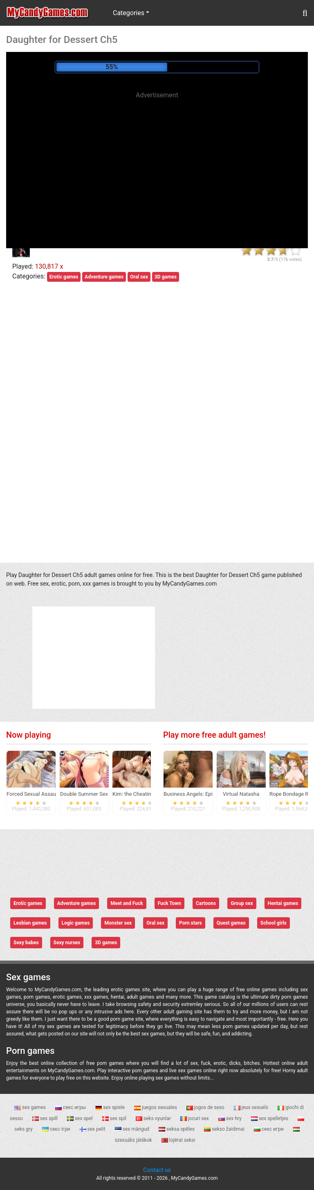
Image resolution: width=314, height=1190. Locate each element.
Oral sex (139, 277)
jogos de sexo (206, 1107)
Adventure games (104, 277)
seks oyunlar (154, 1118)
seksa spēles (177, 1129)
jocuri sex (195, 1118)
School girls (273, 923)
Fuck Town (169, 903)
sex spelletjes (270, 1118)
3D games (166, 277)
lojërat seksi (178, 1140)
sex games (30, 1107)
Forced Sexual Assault (33, 794)
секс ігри (57, 1129)
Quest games (231, 923)
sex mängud (132, 1129)
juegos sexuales (156, 1107)
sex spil (115, 1118)
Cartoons (206, 903)
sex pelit (93, 1129)
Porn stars (190, 923)
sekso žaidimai (225, 1129)
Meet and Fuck (126, 903)
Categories (128, 13)
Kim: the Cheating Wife (139, 794)
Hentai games (283, 903)
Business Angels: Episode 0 (196, 794)
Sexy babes (26, 942)
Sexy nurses (67, 942)
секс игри (269, 1129)
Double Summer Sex (84, 794)
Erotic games (63, 277)
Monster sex (118, 923)
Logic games (76, 923)
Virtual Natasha (241, 794)
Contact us (156, 1170)
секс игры (71, 1107)
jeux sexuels (251, 1107)
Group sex (242, 903)
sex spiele (110, 1107)
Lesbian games (30, 923)
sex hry (230, 1118)
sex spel (80, 1118)
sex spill (45, 1118)
